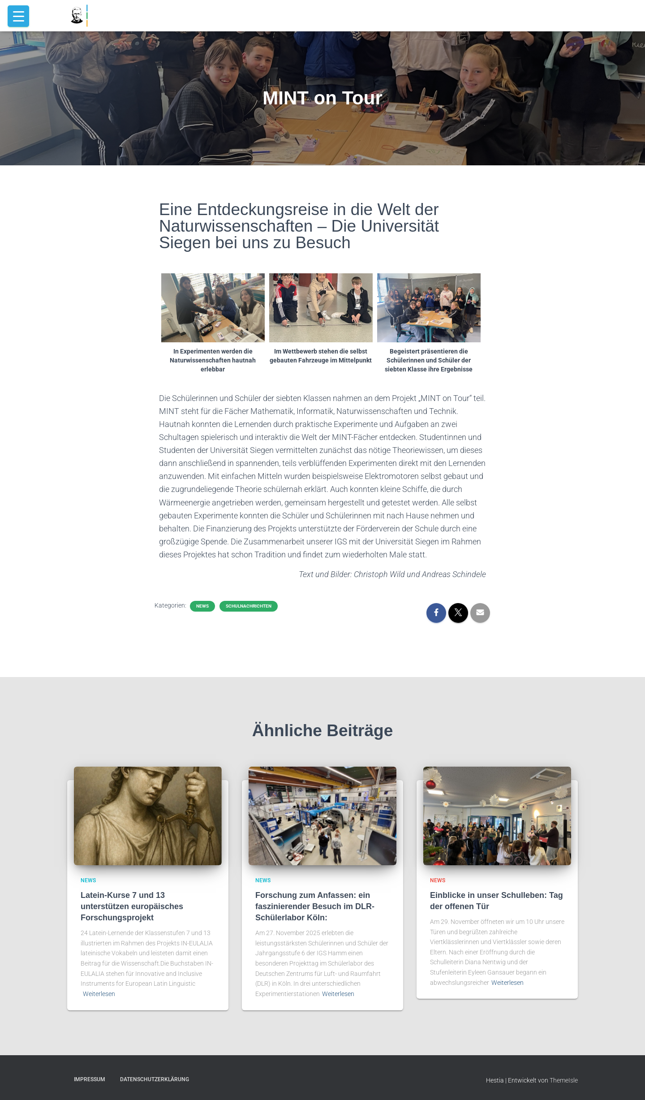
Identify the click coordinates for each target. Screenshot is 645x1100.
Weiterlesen (99, 993)
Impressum (89, 1079)
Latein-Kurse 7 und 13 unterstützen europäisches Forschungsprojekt (132, 906)
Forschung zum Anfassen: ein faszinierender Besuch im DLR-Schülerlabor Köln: (314, 906)
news (202, 606)
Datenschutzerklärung (154, 1079)
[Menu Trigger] (18, 16)
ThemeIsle (564, 1080)
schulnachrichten (248, 606)
